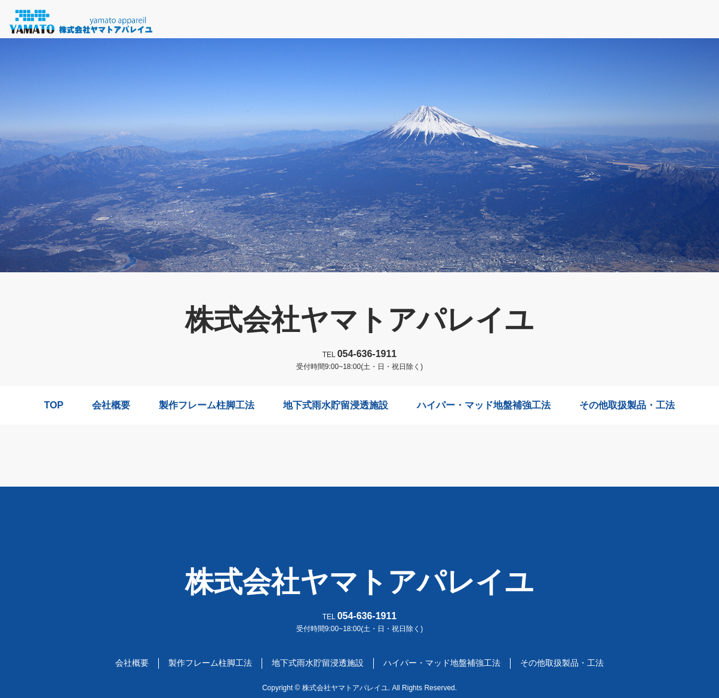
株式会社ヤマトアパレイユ (359, 320)
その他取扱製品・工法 (627, 405)
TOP (54, 405)
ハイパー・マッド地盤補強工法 (484, 405)
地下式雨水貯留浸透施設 (335, 405)
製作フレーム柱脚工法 (206, 405)
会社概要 (111, 405)
